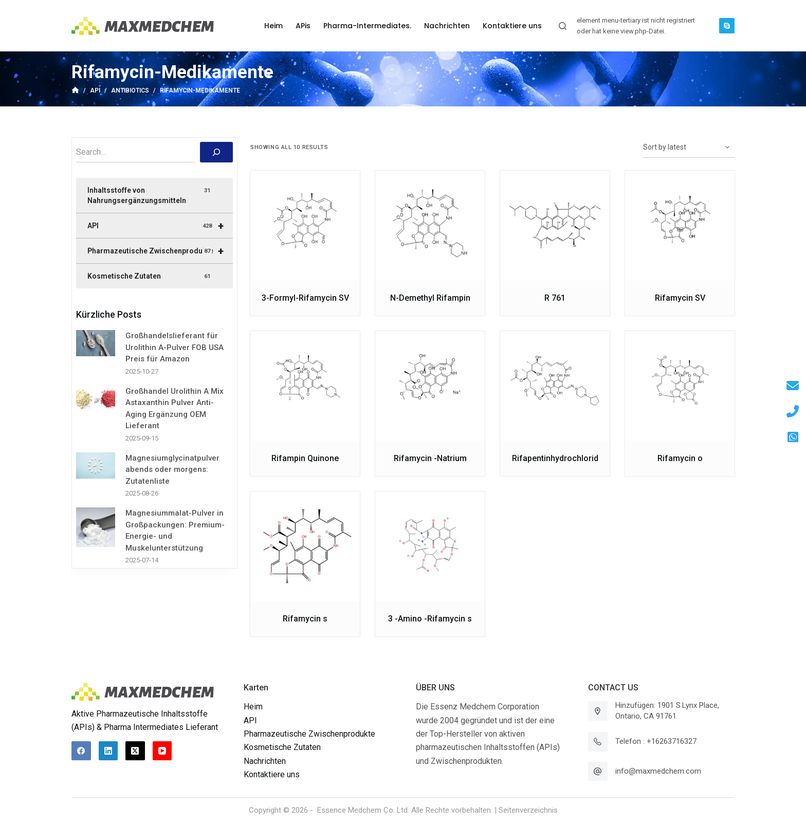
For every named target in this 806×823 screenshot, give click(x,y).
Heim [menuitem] (273, 26)
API (160, 225)
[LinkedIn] (108, 751)
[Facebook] (81, 751)
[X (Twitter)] (135, 751)
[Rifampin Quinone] (305, 386)
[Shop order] (689, 147)
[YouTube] (162, 751)
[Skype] (727, 25)
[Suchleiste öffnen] (562, 26)
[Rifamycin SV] (680, 225)
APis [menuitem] (303, 26)
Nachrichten (265, 761)
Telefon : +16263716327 (656, 741)
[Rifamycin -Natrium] (430, 386)
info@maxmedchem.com (658, 771)
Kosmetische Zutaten (149, 276)
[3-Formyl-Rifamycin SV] (305, 225)
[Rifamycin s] (305, 546)
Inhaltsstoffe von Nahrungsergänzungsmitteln (149, 195)
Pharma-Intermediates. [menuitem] (367, 26)
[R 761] (555, 225)
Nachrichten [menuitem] (447, 26)
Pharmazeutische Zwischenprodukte (160, 251)
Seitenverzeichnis (528, 810)
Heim (253, 706)
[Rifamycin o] (680, 386)
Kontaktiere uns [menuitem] (512, 26)
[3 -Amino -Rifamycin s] (430, 546)
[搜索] (216, 152)
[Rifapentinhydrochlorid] (555, 386)
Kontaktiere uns (272, 774)
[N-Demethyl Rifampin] (430, 225)
